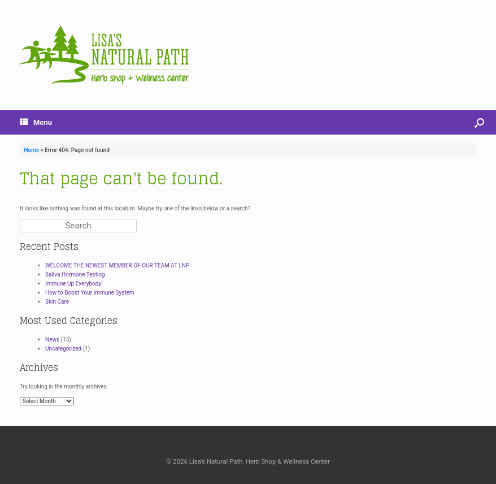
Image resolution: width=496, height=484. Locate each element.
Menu (36, 122)
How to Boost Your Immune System (89, 292)
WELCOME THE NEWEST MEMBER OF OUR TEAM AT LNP (117, 265)
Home (32, 150)
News (52, 339)
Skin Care (57, 302)
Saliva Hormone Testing (75, 274)
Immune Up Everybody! (74, 283)
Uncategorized (63, 348)
